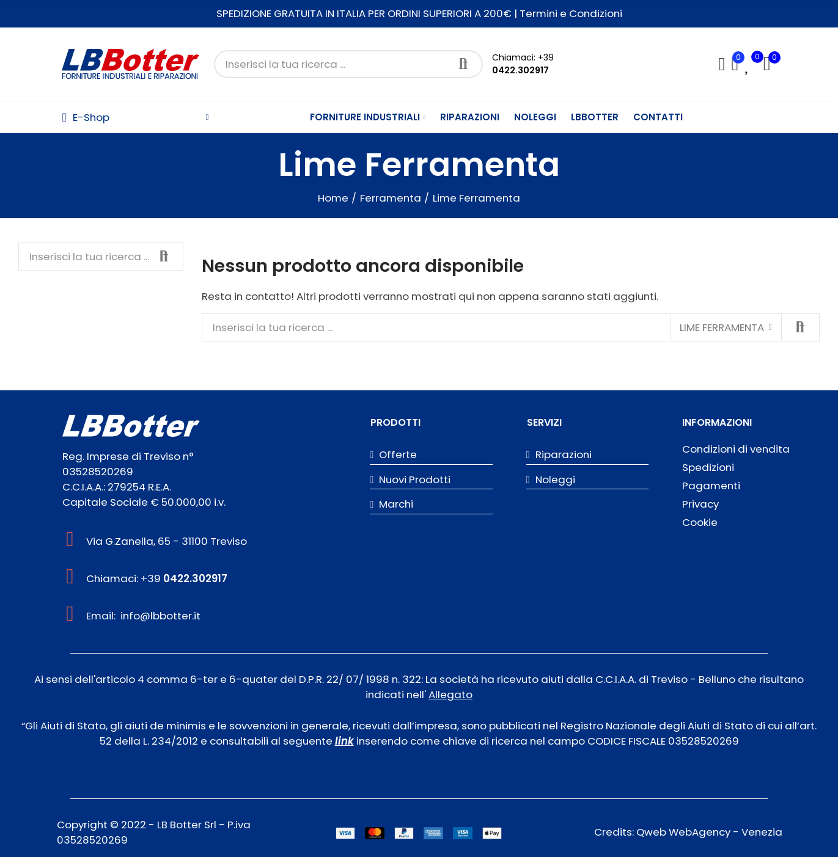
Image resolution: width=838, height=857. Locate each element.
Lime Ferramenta (722, 327)
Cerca (463, 64)
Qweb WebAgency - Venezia (709, 832)
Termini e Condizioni (571, 13)
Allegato (450, 694)
